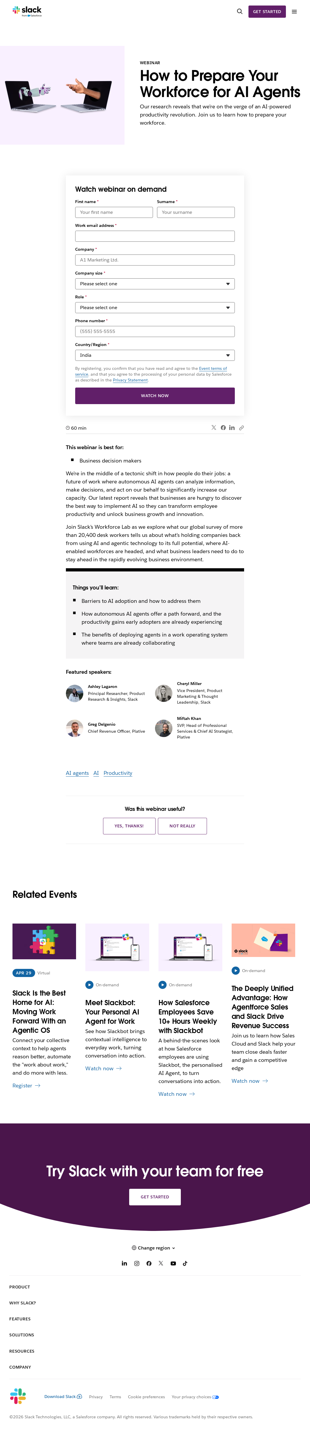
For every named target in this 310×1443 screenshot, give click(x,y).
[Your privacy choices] (192, 1396)
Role (81, 297)
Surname (167, 201)
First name (87, 201)
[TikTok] (185, 1264)
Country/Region (92, 344)
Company (86, 249)
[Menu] (294, 12)
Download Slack (63, 1396)
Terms (115, 1396)
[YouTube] (173, 1264)
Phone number (91, 320)
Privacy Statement (130, 380)
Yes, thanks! (129, 826)
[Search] (240, 12)
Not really (182, 826)
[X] (161, 1264)
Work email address (96, 225)
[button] (155, 1248)
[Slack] (27, 11)
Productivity (118, 773)
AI (96, 773)
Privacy (96, 1396)
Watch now (155, 395)
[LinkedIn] (124, 1264)
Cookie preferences (146, 1396)
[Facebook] (149, 1264)
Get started (267, 11)
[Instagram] (136, 1264)
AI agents (77, 773)
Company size (90, 273)
